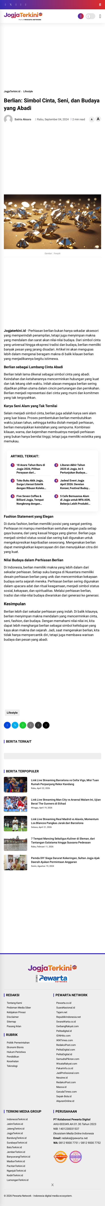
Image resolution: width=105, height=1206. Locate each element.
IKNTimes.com (64, 1040)
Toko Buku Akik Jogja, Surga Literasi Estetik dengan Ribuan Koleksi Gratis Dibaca (30, 484)
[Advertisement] (52, 56)
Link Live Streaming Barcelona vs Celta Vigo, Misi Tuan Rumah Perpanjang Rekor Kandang (65, 782)
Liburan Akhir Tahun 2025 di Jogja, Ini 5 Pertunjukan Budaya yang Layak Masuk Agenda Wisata (72, 469)
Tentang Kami (14, 1002)
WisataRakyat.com (66, 1063)
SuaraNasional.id (65, 1007)
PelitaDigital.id (64, 1054)
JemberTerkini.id (16, 1152)
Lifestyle (28, 91)
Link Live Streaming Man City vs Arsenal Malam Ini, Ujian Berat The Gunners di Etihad (66, 801)
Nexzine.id (62, 1077)
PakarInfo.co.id (64, 1068)
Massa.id (61, 1087)
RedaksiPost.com (66, 1045)
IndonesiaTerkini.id (17, 1119)
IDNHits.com (63, 1035)
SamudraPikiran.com (67, 1059)
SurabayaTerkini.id (17, 1142)
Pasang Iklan (14, 1026)
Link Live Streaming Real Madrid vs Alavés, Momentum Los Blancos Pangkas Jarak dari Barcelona (65, 821)
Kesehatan (13, 1061)
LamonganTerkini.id (17, 1180)
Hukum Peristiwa (16, 1052)
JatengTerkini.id (15, 1128)
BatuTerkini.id (14, 1147)
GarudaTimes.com (66, 1091)
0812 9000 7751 (69, 1142)
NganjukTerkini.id (16, 1170)
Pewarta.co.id (63, 1002)
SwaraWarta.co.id (66, 1021)
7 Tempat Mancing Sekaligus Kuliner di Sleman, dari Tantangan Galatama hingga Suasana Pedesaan (63, 840)
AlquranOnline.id (65, 1101)
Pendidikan (13, 1056)
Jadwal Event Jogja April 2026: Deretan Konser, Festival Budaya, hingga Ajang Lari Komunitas (75, 484)
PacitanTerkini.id (16, 1166)
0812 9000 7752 (91, 1142)
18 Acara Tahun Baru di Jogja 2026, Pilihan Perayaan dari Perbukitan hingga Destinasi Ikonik (30, 469)
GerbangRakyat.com (67, 1026)
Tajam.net (61, 1012)
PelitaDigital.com (65, 1049)
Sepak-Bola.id (63, 1096)
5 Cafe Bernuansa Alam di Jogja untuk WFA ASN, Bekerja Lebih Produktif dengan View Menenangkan (75, 500)
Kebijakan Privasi (16, 1012)
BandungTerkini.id (16, 1138)
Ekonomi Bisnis (15, 1047)
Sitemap (11, 1021)
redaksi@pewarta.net (75, 1138)
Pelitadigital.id (64, 1030)
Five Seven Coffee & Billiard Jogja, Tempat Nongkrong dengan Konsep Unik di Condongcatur (30, 500)
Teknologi (12, 1066)
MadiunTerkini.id (16, 1161)
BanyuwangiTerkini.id (18, 1156)
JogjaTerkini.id (12, 91)
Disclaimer (13, 1016)
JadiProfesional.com (67, 1073)
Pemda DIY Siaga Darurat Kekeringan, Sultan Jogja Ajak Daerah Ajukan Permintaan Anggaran (65, 859)
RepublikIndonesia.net (68, 1016)
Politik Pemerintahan (18, 1042)
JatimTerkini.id (15, 1124)
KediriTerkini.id (15, 1175)
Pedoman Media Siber (19, 1007)
